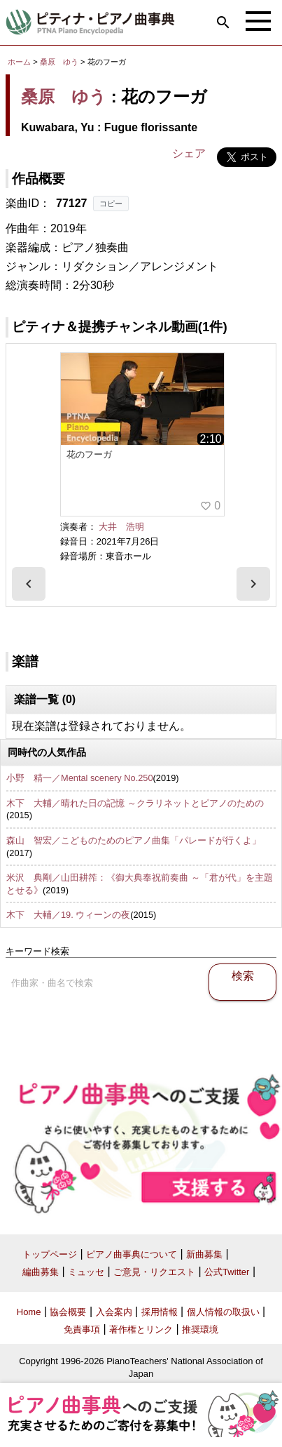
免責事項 (82, 1329)
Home (29, 1312)
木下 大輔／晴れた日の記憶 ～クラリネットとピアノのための (135, 803)
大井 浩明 (121, 526)
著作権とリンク (141, 1329)
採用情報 (159, 1312)
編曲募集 (40, 1272)
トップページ (49, 1254)
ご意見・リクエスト (154, 1272)
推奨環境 (200, 1329)
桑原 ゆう (59, 62)
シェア (189, 153)
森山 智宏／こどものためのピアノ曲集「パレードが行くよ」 (133, 840)
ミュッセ (86, 1272)
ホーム (19, 62)
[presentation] (28, 584)
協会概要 (68, 1312)
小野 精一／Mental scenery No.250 (79, 778)
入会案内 (114, 1312)
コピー (110, 203)
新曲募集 (204, 1254)
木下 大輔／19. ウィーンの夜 (68, 914)
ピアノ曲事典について (131, 1254)
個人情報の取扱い (223, 1312)
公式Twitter (226, 1272)
